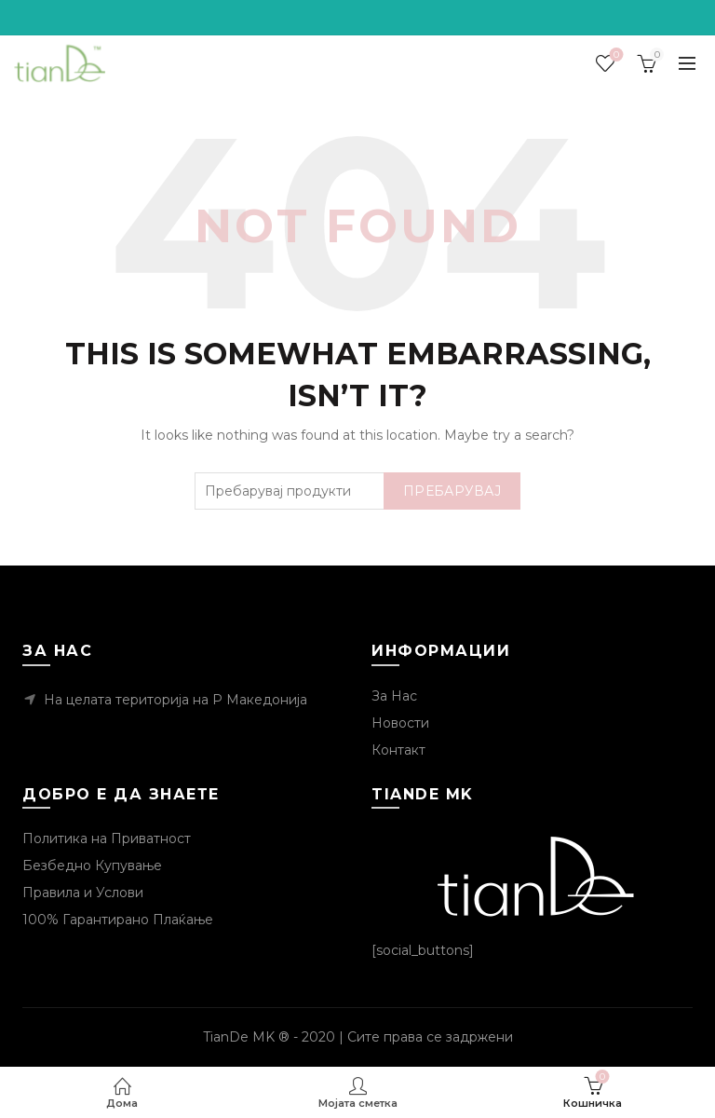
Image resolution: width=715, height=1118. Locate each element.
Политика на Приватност (106, 838)
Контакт (398, 750)
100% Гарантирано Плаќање (117, 919)
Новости (400, 723)
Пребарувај (452, 491)
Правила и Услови (82, 892)
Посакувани (615, 55)
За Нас (394, 696)
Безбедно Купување (92, 865)
